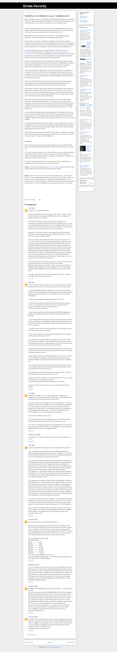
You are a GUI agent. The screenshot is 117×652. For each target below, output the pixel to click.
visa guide (31, 616)
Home (50, 642)
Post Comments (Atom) (53, 647)
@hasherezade (54, 52)
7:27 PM (30, 278)
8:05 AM (30, 613)
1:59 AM (30, 431)
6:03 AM (30, 441)
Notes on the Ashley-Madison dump (85, 166)
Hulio (29, 445)
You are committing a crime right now (85, 30)
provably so (64, 117)
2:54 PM (30, 630)
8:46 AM (30, 515)
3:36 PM (30, 582)
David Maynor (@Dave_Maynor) (84, 21)
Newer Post (29, 642)
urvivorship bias (53, 167)
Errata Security (34, 6)
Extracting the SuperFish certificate (89, 61)
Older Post (71, 642)
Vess (29, 208)
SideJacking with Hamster (84, 76)
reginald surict (32, 434)
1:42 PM (30, 561)
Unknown (31, 519)
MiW (29, 282)
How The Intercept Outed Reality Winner (89, 45)
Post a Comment (31, 634)
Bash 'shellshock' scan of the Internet (89, 105)
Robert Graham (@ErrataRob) (84, 17)
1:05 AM (30, 389)
